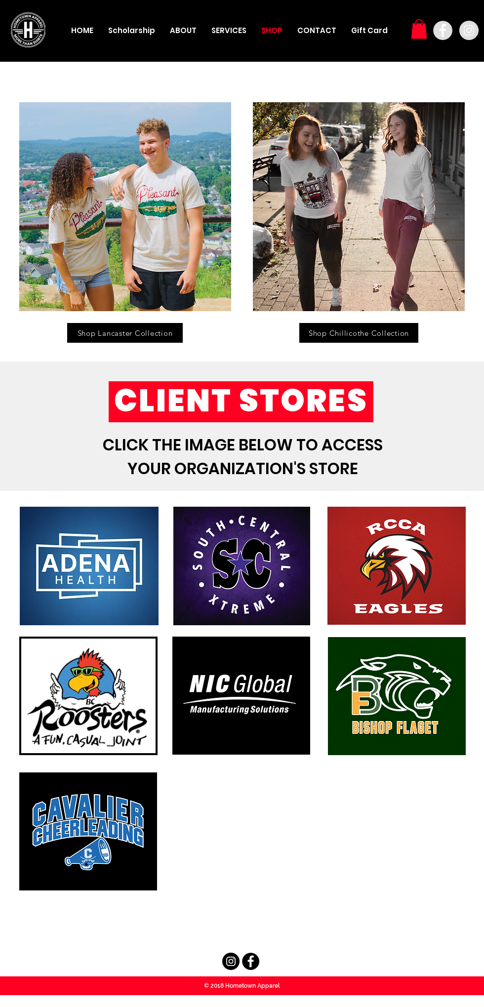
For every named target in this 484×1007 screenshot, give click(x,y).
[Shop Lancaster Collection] (125, 333)
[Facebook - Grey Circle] (442, 30)
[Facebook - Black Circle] (250, 961)
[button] (419, 29)
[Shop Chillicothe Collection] (358, 333)
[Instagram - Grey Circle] (469, 30)
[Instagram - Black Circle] (231, 961)
